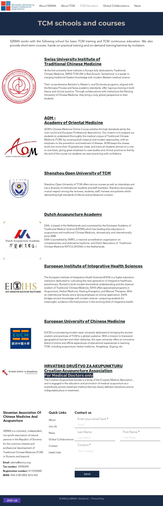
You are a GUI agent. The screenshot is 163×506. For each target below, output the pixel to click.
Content (83, 444)
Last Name (85, 431)
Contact (53, 445)
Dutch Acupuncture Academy (73, 214)
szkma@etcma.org (21, 462)
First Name (130, 431)
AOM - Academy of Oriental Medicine (73, 120)
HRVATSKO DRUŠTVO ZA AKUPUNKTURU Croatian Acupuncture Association (83, 368)
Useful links (55, 452)
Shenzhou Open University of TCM (77, 173)
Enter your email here (92, 418)
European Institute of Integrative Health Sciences (93, 266)
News (52, 432)
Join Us (53, 426)
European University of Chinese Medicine (84, 321)
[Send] (87, 474)
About (52, 419)
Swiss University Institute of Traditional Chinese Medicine (72, 61)
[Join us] (11, 500)
